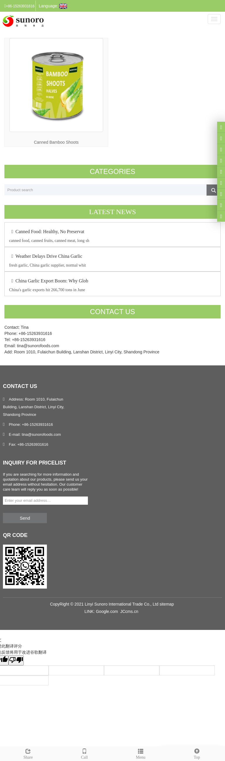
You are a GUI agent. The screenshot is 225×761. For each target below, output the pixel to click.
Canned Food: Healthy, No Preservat (46, 231)
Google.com (107, 611)
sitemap (166, 604)
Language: (53, 6)
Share (28, 753)
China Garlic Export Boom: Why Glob (48, 280)
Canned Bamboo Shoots (56, 142)
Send (25, 518)
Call (84, 753)
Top (197, 753)
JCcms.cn (129, 611)
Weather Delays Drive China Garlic (45, 256)
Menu (140, 753)
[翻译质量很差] (16, 660)
